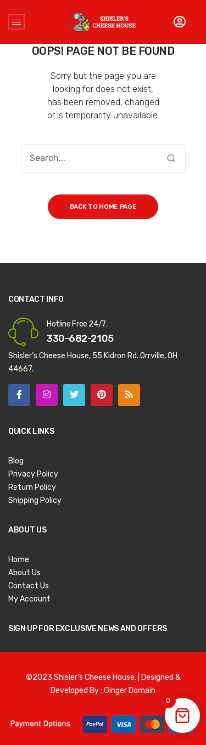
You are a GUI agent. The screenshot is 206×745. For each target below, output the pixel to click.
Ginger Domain (129, 690)
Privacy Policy (33, 474)
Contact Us (28, 586)
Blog (16, 461)
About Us (24, 572)
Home (18, 559)
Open (16, 22)
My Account (29, 599)
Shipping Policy (35, 500)
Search (171, 158)
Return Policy (32, 487)
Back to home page (103, 206)
